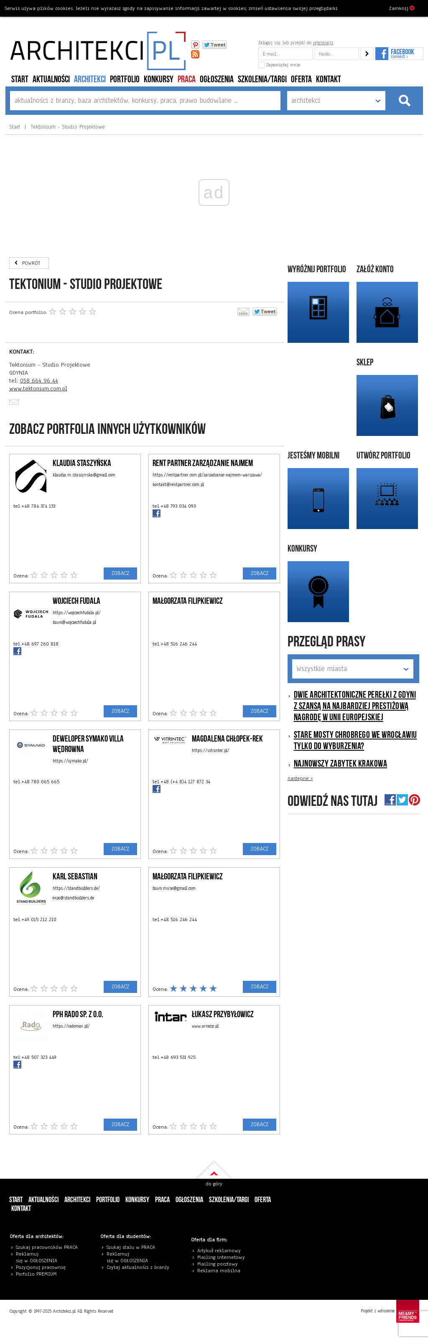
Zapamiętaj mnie (279, 64)
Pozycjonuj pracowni (39, 1267)
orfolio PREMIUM (38, 1274)
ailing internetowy (223, 1257)
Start (19, 79)
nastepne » (300, 778)
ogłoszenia (217, 79)
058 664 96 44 (39, 381)
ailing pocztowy (219, 1264)
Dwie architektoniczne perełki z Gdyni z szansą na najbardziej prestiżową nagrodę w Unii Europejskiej (355, 706)
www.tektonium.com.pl (38, 388)
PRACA (187, 79)
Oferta (301, 79)
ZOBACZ (120, 573)
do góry (214, 1183)
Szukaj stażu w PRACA (131, 1247)
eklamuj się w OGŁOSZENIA (36, 1257)
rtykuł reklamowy (220, 1250)
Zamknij (402, 8)
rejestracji (323, 42)
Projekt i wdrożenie (390, 1311)
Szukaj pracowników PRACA (47, 1247)
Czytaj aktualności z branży (138, 1267)
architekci (90, 79)
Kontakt (328, 79)
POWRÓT (31, 263)
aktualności (51, 79)
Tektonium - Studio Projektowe (67, 127)
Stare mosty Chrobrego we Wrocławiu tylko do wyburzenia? (355, 740)
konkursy (158, 79)
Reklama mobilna (218, 1270)
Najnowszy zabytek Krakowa (340, 764)
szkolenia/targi (262, 79)
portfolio (125, 79)
